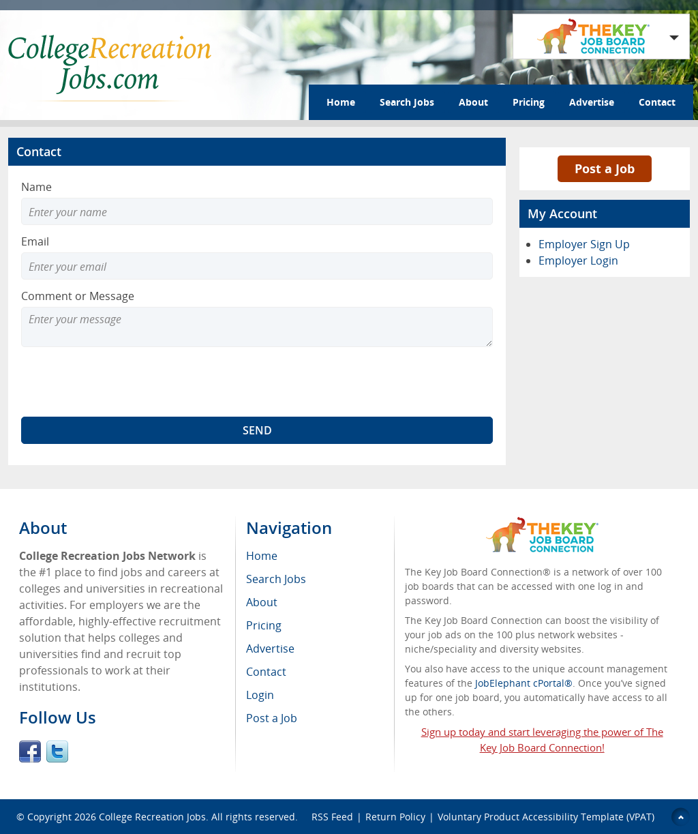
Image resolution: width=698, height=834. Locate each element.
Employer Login (578, 260)
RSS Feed (332, 816)
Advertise (591, 101)
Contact (657, 101)
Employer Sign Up (584, 244)
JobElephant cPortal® (524, 682)
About (473, 101)
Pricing (529, 101)
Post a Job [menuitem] (271, 718)
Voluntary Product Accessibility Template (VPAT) (546, 816)
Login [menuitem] (260, 694)
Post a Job (605, 168)
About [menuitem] (261, 602)
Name (36, 186)
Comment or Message (77, 295)
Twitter (57, 751)
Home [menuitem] (261, 555)
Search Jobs (407, 101)
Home (341, 101)
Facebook (30, 751)
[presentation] (124, 381)
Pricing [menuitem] (264, 625)
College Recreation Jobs (152, 816)
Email (35, 241)
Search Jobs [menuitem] (276, 578)
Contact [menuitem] (266, 671)
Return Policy (395, 816)
